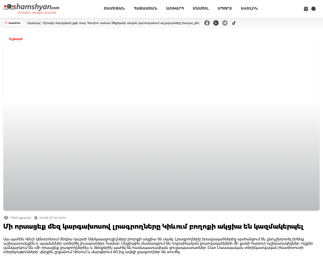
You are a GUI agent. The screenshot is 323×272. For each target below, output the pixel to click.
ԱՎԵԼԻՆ (249, 8)
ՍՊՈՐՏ (225, 8)
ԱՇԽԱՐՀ (175, 8)
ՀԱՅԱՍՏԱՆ (145, 8)
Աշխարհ (16, 39)
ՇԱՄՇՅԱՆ (114, 8)
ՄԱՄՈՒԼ (201, 8)
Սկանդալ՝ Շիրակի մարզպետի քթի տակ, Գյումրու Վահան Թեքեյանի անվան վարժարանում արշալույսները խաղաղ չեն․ (113, 23)
